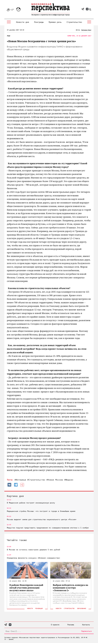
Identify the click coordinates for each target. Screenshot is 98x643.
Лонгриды (39, 22)
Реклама (70, 625)
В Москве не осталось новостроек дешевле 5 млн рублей (33, 549)
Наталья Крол (86, 30)
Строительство (74, 22)
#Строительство (36, 479)
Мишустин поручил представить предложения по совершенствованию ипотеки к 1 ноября (48, 528)
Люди (8, 36)
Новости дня (22, 22)
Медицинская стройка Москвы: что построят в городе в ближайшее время (41, 511)
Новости (30, 608)
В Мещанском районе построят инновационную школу (31, 503)
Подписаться (86, 631)
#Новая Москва (54, 479)
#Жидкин (68, 479)
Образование (81, 608)
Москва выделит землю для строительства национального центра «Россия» (41, 519)
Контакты (86, 625)
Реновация (39, 608)
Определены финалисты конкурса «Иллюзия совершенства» (33, 558)
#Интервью (20, 479)
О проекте (55, 625)
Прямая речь (55, 22)
